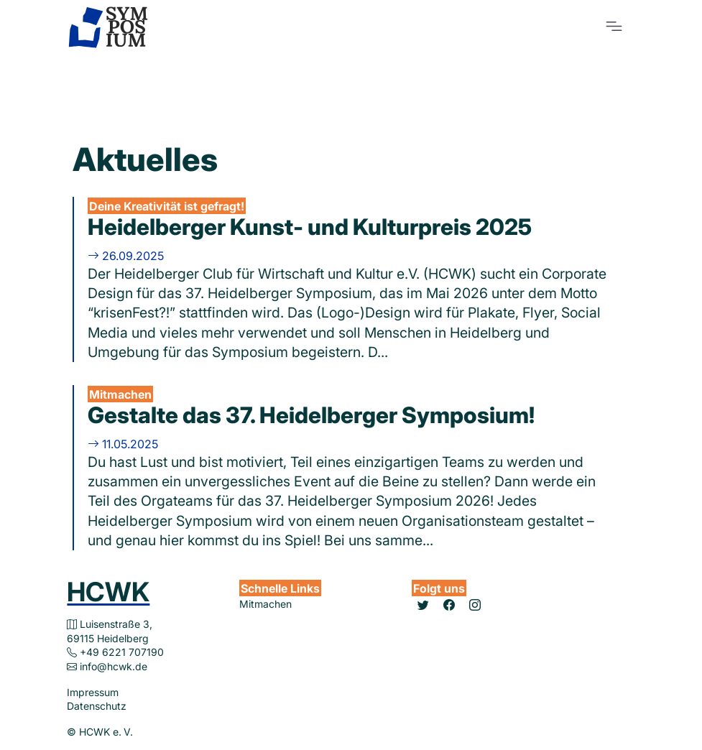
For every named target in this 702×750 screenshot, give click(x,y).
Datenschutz (96, 706)
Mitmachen (265, 604)
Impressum (93, 692)
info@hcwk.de (113, 666)
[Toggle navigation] (614, 26)
